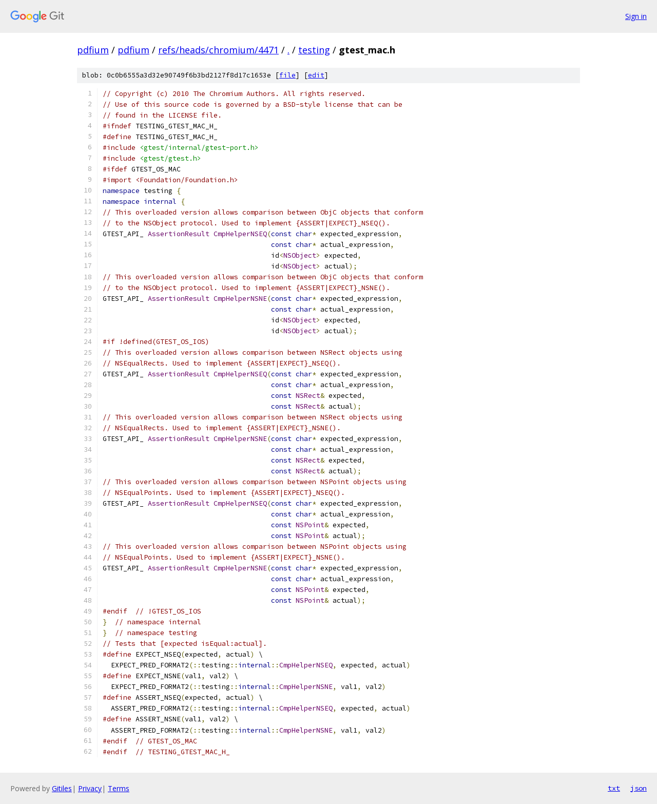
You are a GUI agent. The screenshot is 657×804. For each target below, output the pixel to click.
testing (314, 50)
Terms (118, 788)
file (287, 75)
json (638, 788)
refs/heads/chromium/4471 (218, 50)
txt (614, 788)
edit (316, 75)
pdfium (93, 50)
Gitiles (62, 788)
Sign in (636, 16)
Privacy (90, 788)
